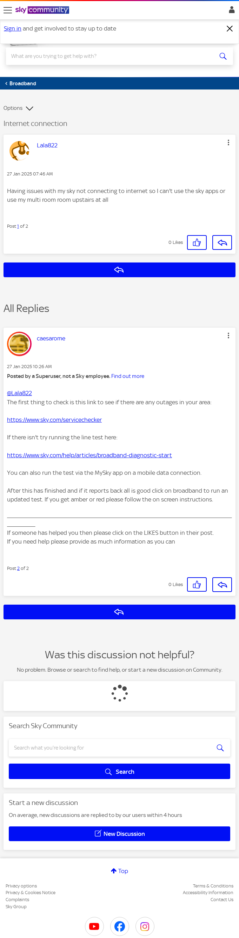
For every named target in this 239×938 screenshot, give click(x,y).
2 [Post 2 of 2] (18, 568)
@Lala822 (19, 393)
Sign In (230, 11)
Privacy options (21, 886)
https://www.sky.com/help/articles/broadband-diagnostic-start (89, 455)
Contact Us (222, 899)
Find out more (127, 376)
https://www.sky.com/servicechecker (54, 419)
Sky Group (16, 906)
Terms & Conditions (213, 886)
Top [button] (123, 870)
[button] (228, 142)
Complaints (17, 899)
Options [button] (13, 108)
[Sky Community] (43, 10)
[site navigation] (8, 10)
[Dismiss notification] (229, 28)
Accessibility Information (208, 892)
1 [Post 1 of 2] (18, 226)
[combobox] (108, 56)
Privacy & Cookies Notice (30, 892)
